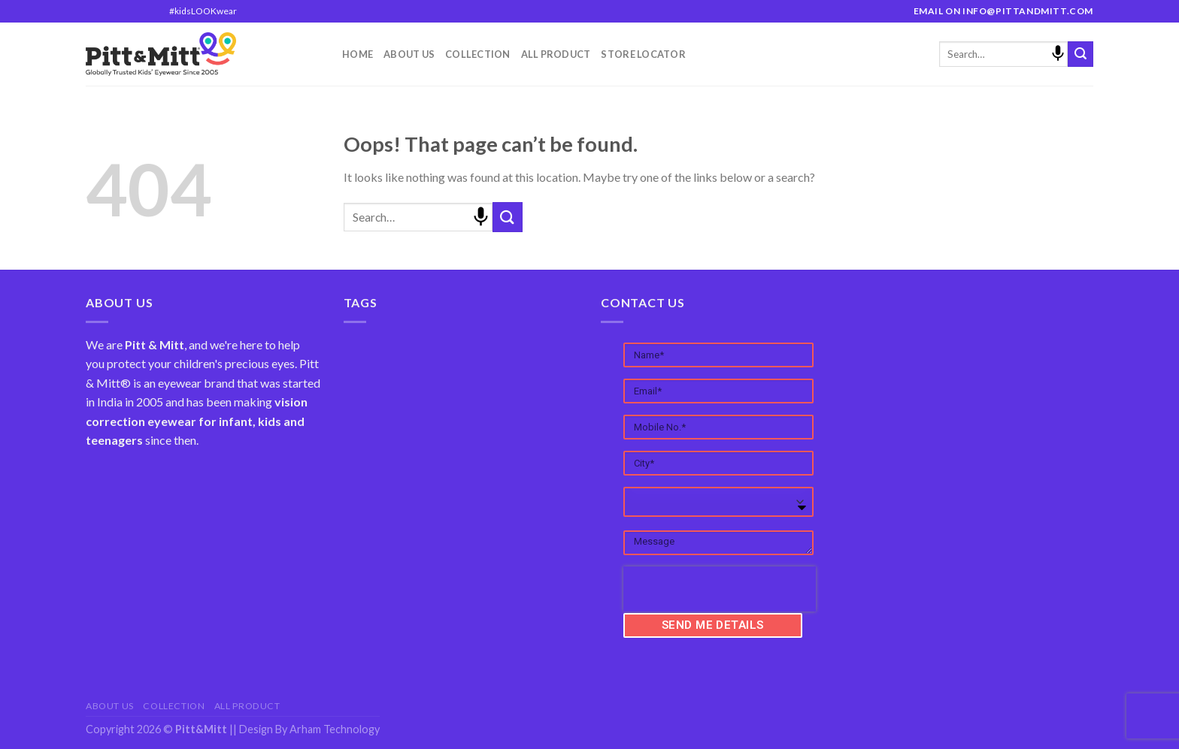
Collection (478, 54)
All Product (556, 54)
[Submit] (1080, 54)
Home (357, 54)
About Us (409, 54)
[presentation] (719, 589)
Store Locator (643, 54)
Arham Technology (334, 729)
